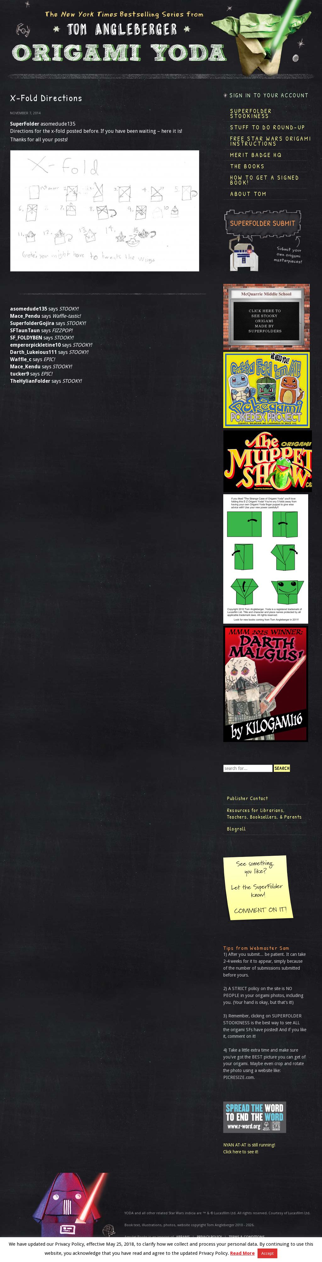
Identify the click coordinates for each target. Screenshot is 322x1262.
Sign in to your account (269, 95)
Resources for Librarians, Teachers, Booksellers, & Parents (264, 814)
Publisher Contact (247, 798)
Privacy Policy (209, 1237)
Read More (242, 1253)
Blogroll (236, 828)
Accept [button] (267, 1253)
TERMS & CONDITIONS (246, 1237)
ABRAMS (183, 1237)
